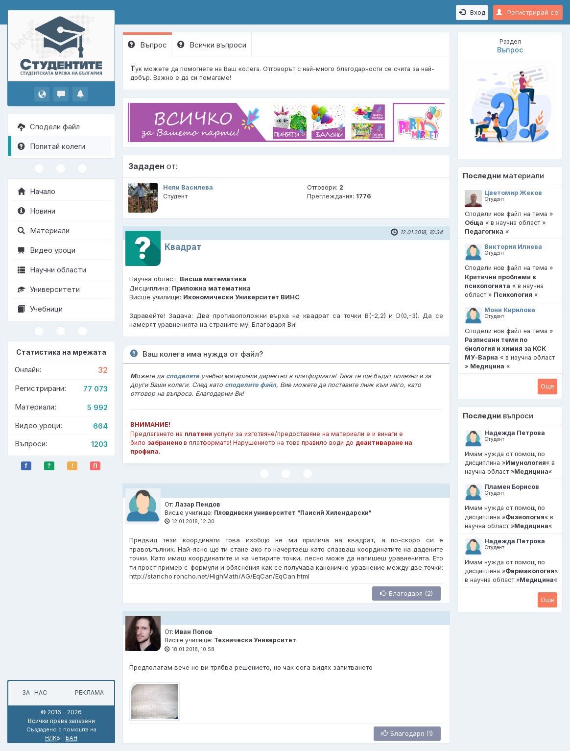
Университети (49, 289)
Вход (472, 12)
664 (100, 426)
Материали (44, 230)
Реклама (89, 692)
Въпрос (147, 44)
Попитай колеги (51, 146)
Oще (547, 386)
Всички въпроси (211, 44)
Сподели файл (49, 126)
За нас (33, 692)
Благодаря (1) (407, 733)
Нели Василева (188, 187)
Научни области (52, 269)
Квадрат (183, 247)
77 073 (95, 388)
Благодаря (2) (406, 593)
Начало (36, 191)
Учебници (40, 309)
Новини (36, 211)
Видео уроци (46, 250)
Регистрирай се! (528, 12)
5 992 (97, 407)
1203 (99, 444)
